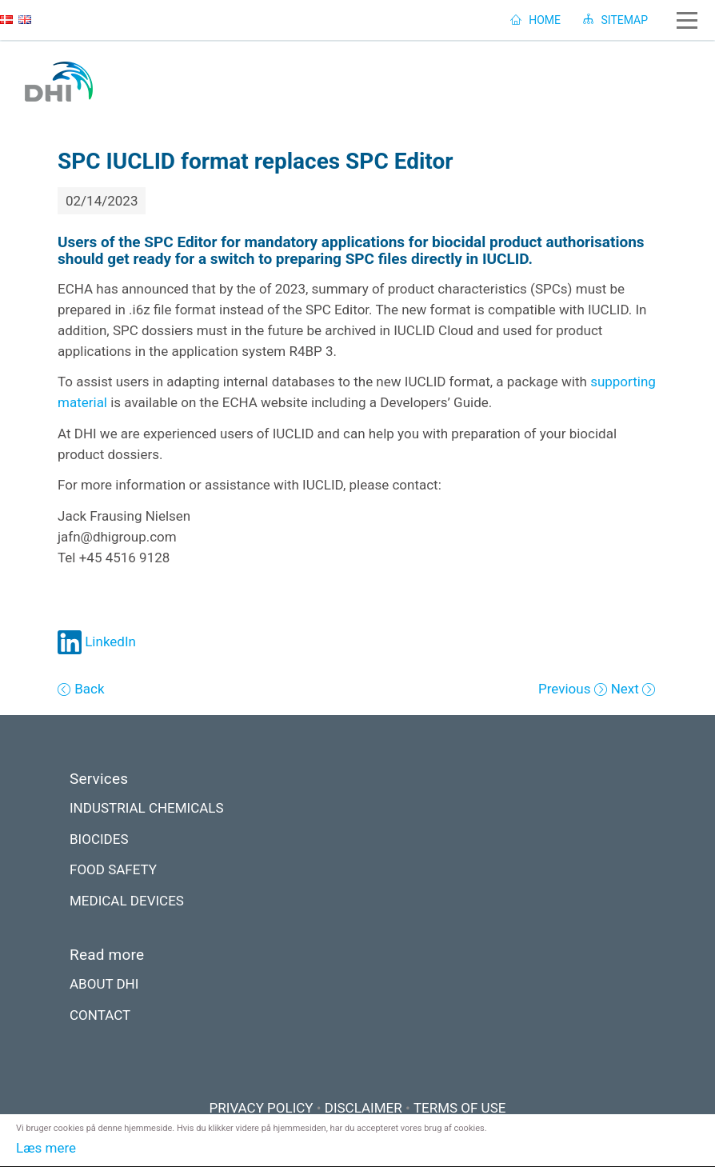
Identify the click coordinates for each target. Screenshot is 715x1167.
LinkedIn (97, 641)
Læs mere (46, 1148)
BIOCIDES (99, 839)
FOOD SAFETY (113, 869)
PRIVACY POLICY (262, 1108)
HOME (535, 20)
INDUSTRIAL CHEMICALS (147, 808)
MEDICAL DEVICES (127, 901)
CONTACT (100, 1015)
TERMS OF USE (459, 1108)
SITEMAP (615, 20)
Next (626, 689)
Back (88, 689)
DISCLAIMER (363, 1108)
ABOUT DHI (104, 984)
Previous (566, 689)
